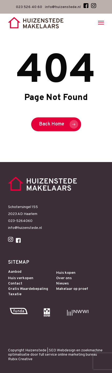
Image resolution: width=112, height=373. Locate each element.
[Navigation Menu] (101, 22)
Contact (15, 283)
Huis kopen (65, 273)
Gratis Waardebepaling (28, 289)
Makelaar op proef (72, 289)
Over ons (64, 278)
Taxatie (14, 294)
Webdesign (66, 350)
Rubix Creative (20, 359)
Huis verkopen (20, 278)
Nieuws (62, 283)
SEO (52, 350)
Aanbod (14, 272)
